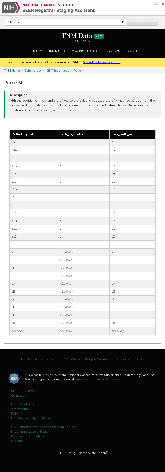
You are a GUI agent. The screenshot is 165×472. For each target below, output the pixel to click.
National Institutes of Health (30, 431)
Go (142, 22)
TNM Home (12, 70)
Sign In (159, 3)
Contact (134, 51)
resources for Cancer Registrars (97, 379)
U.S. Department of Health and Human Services (43, 427)
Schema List (34, 51)
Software (115, 51)
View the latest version (101, 62)
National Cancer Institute (28, 436)
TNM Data (83, 36)
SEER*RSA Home (23, 391)
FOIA (14, 413)
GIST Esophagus (57, 70)
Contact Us (18, 395)
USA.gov (17, 441)
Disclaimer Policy (22, 404)
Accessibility (19, 409)
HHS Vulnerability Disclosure (31, 418)
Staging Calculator (87, 51)
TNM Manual (58, 51)
